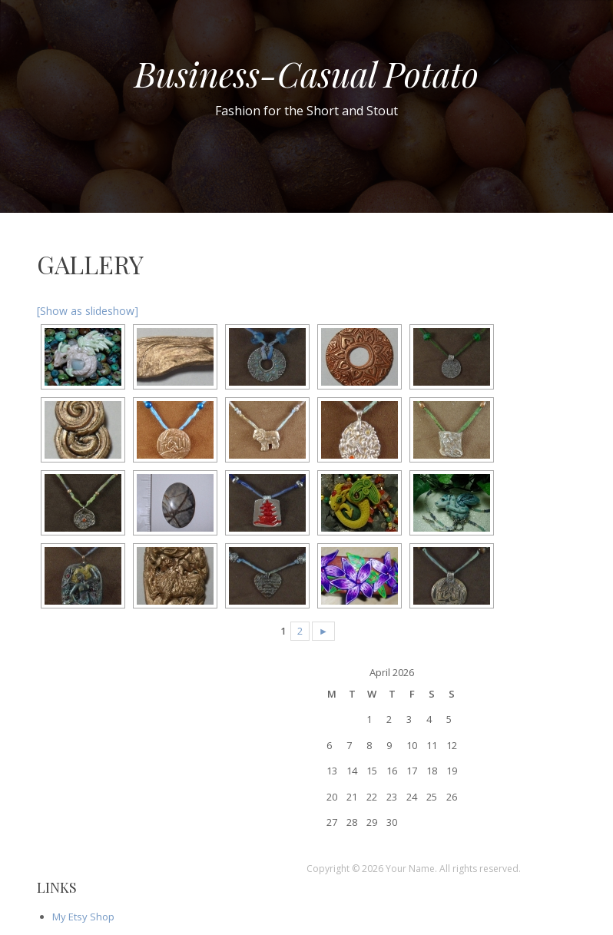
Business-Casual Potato (306, 73)
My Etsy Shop (83, 916)
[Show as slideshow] (87, 310)
